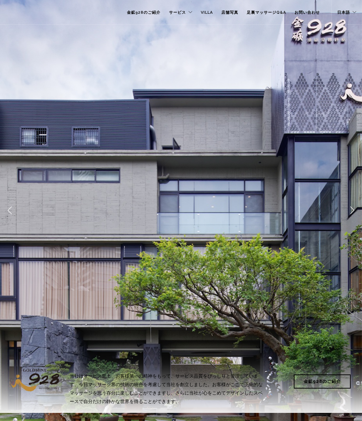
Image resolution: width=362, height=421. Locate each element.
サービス (177, 12)
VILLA (207, 12)
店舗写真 (229, 12)
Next (352, 210)
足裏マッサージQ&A (266, 12)
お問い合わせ (307, 12)
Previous (10, 210)
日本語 (343, 12)
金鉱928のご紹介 (143, 12)
